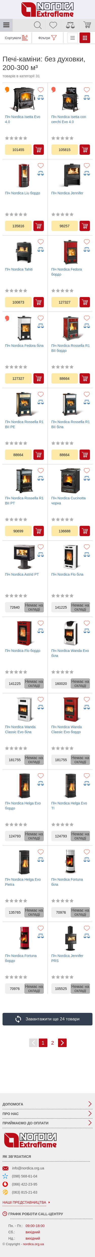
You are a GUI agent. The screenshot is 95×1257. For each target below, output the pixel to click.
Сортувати (13, 38)
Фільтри (44, 38)
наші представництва (24, 1202)
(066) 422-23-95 (24, 1184)
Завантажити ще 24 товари (53, 1019)
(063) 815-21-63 (24, 1192)
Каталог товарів (6, 25)
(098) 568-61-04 (24, 1176)
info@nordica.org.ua (28, 1168)
